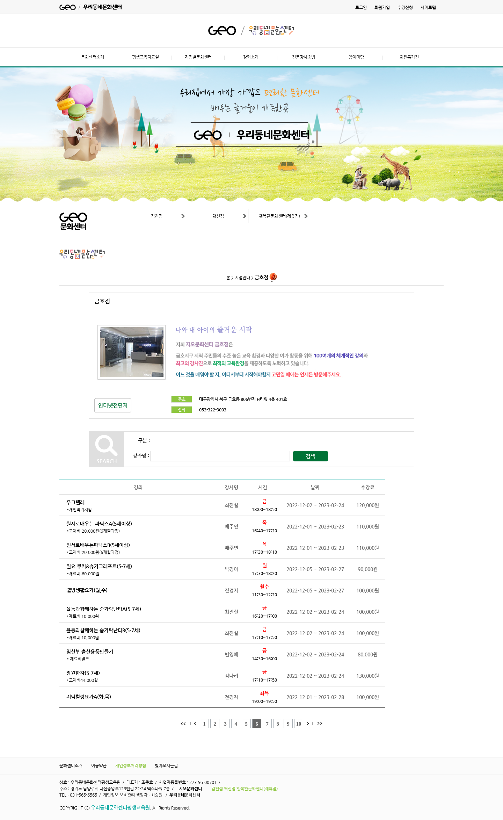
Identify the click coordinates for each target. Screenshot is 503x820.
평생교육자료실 (145, 57)
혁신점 (218, 216)
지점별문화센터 (198, 57)
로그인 (361, 7)
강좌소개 (250, 57)
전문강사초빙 (303, 57)
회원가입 (382, 7)
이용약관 (99, 765)
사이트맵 (428, 7)
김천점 (156, 216)
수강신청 (405, 7)
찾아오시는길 (166, 765)
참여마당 (356, 57)
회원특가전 (409, 57)
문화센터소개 (92, 57)
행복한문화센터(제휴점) (279, 216)
